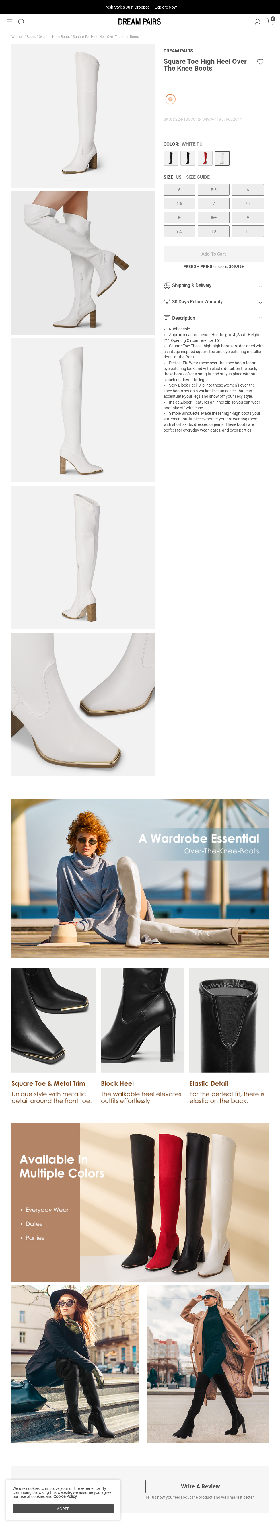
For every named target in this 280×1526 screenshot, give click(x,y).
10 (213, 231)
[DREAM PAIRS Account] (257, 22)
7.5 (248, 203)
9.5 (179, 231)
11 (248, 231)
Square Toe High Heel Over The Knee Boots (106, 37)
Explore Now (166, 7)
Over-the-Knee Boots (55, 37)
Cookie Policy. (65, 1496)
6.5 (179, 203)
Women (17, 37)
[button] (10, 22)
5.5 (214, 190)
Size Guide (198, 177)
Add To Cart (213, 254)
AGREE (63, 1508)
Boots (31, 37)
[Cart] (270, 22)
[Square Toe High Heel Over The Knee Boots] (171, 158)
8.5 (214, 217)
